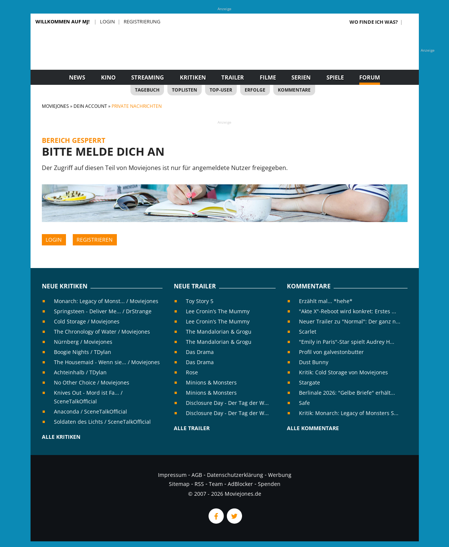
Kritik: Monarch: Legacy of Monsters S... (348, 413)
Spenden (269, 483)
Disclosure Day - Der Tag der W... (227, 402)
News (77, 77)
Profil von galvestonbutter (331, 351)
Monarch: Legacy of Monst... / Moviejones (106, 301)
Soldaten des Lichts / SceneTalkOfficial (102, 421)
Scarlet (307, 331)
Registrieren (95, 239)
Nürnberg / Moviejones (83, 341)
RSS (199, 483)
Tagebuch (147, 90)
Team (216, 483)
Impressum (172, 474)
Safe (304, 402)
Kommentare (294, 90)
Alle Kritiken (61, 436)
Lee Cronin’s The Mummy (218, 311)
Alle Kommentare (313, 428)
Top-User (221, 90)
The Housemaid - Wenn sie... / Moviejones (107, 362)
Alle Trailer (192, 428)
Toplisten (184, 90)
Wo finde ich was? (373, 21)
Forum (369, 77)
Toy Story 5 (199, 301)
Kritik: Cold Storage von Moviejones (343, 372)
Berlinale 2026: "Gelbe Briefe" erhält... (347, 392)
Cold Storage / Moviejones (87, 321)
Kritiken (193, 77)
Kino (108, 77)
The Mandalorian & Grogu (218, 331)
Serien (301, 77)
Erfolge (255, 90)
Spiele (335, 77)
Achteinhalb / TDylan (80, 372)
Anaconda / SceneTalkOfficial (90, 411)
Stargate (309, 382)
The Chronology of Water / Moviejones (102, 331)
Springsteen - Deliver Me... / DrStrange (103, 311)
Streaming (147, 77)
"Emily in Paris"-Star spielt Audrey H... (346, 341)
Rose (192, 372)
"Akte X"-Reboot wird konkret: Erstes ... (347, 311)
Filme (268, 77)
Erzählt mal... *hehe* (325, 301)
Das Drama (200, 351)
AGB (197, 474)
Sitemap (179, 483)
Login (107, 21)
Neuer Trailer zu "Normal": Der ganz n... (349, 321)
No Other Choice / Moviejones (91, 382)
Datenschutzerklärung (235, 474)
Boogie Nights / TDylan (82, 351)
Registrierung (142, 21)
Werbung (279, 474)
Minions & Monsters (211, 382)
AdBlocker (240, 483)
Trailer (232, 77)
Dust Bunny (313, 362)
